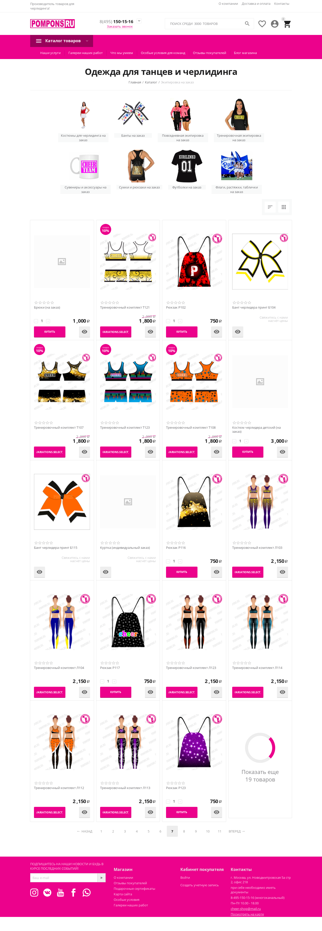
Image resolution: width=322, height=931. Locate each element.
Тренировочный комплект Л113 (125, 788)
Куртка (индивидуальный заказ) (125, 548)
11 (219, 831)
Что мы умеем (121, 53)
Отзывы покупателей (209, 53)
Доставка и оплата (256, 3)
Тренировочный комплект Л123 (191, 668)
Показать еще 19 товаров (260, 775)
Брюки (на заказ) (47, 308)
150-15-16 (116, 22)
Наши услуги (50, 53)
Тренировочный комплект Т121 (125, 308)
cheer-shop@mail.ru (246, 908)
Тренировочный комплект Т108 (191, 428)
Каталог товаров (63, 40)
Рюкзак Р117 (110, 668)
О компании (228, 3)
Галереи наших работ (85, 53)
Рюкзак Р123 (176, 788)
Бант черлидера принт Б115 (55, 548)
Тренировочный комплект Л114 (257, 668)
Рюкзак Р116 (176, 548)
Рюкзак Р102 (176, 308)
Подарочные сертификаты (134, 888)
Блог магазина (245, 53)
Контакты (281, 3)
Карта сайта (123, 894)
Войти (185, 877)
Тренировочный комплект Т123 (125, 428)
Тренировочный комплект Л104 (59, 668)
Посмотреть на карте (247, 914)
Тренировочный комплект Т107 (59, 428)
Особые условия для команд (163, 53)
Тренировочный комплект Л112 (59, 788)
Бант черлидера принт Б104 (253, 308)
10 (208, 831)
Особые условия (126, 899)
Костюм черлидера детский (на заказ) (256, 429)
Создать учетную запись (199, 885)
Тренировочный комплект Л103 (257, 548)
